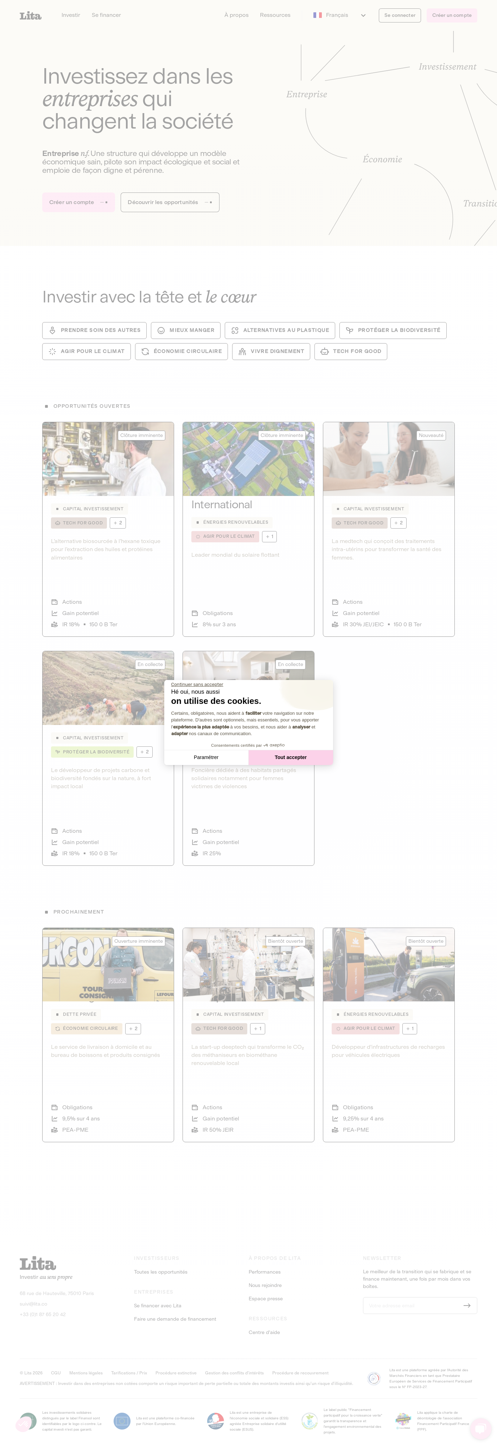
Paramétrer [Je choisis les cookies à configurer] (206, 757)
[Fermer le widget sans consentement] (197, 684)
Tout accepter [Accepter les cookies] (291, 757)
